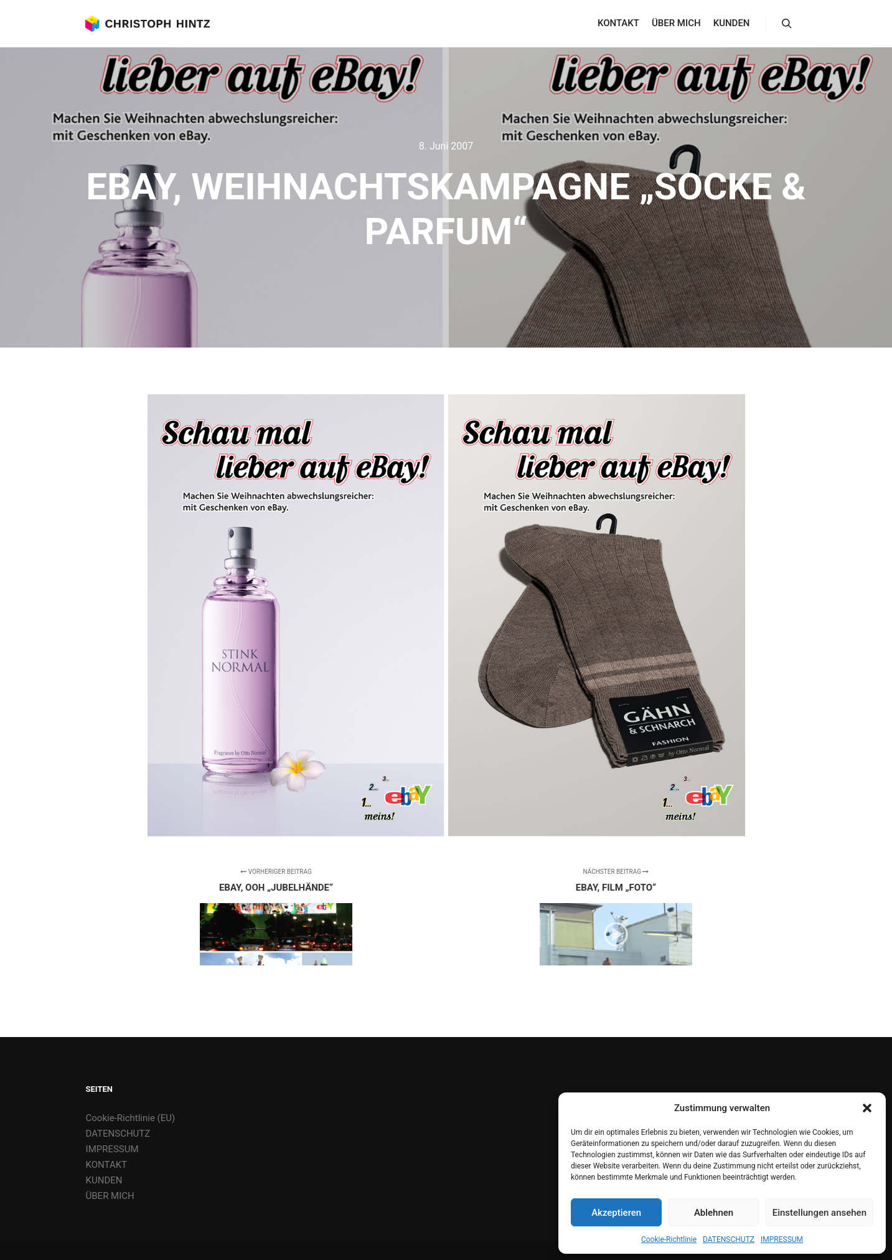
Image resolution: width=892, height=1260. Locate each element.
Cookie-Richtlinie (669, 1239)
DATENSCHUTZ (728, 1239)
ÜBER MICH (110, 1195)
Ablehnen (713, 1212)
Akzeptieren (616, 1212)
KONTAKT (107, 1164)
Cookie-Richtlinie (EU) (131, 1118)
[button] (867, 1108)
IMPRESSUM (782, 1239)
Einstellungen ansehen (819, 1212)
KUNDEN (104, 1180)
